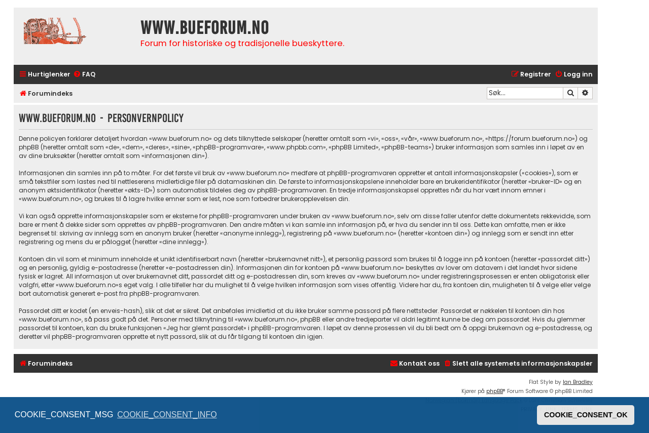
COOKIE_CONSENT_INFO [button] (167, 414)
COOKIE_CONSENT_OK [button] (586, 415)
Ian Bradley (578, 382)
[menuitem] (84, 75)
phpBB (494, 391)
